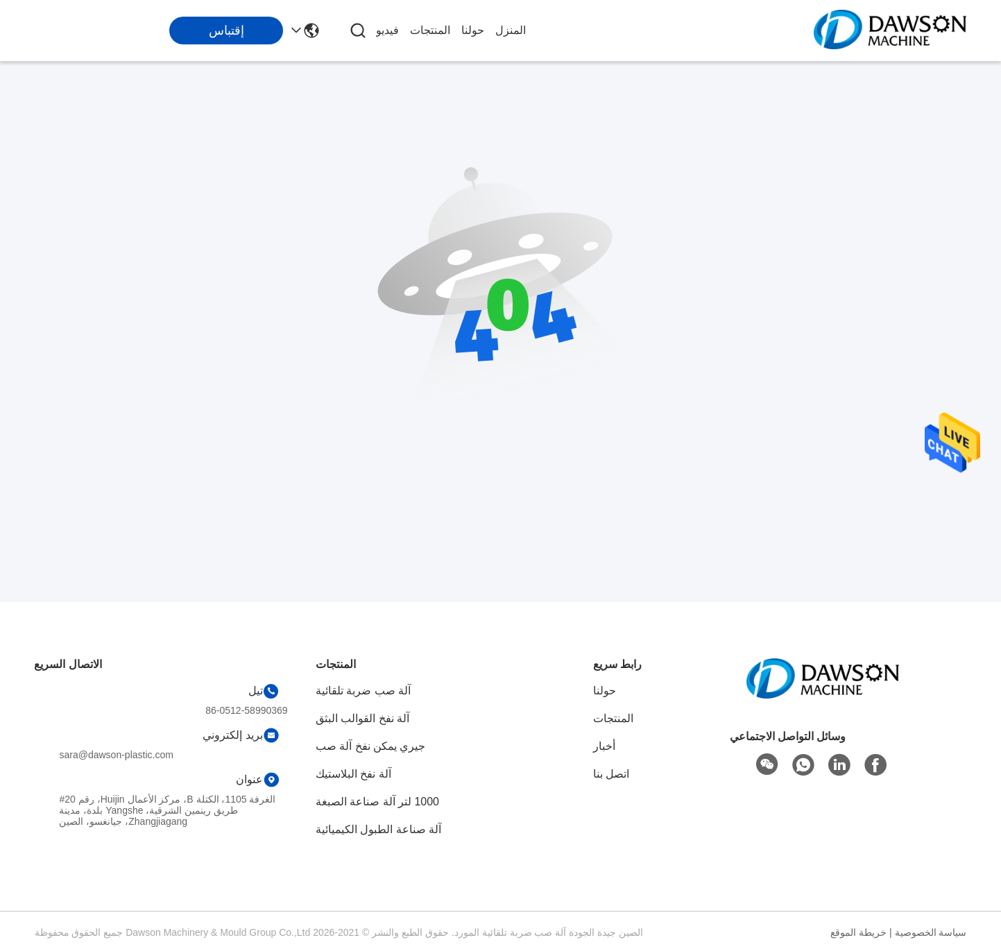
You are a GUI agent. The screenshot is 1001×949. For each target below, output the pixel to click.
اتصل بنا (611, 774)
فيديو (387, 30)
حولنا (472, 30)
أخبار (604, 746)
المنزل (510, 30)
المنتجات (430, 30)
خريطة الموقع (858, 932)
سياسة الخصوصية (931, 932)
